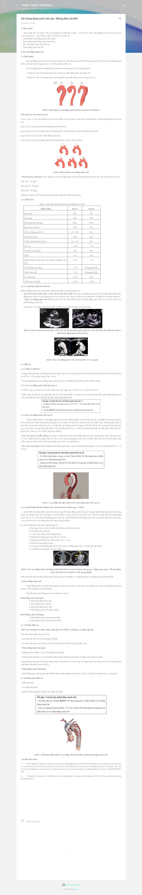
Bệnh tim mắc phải (33, 822)
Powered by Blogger (71, 885)
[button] (119, 19)
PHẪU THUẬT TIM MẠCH (37, 5)
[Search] (124, 6)
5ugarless (76, 889)
